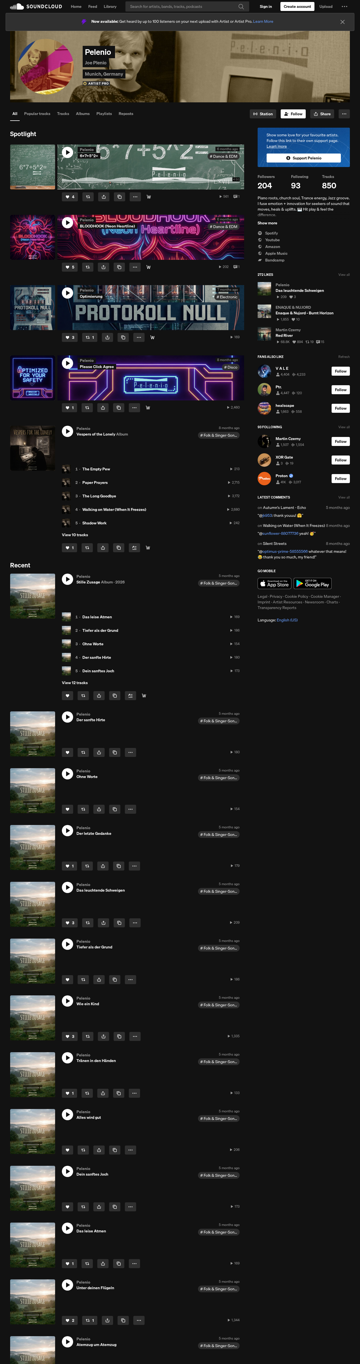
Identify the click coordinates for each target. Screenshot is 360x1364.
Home (76, 6)
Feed (92, 6)
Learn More (263, 21)
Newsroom (314, 602)
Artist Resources (287, 602)
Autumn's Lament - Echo (284, 507)
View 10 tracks (75, 535)
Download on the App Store (274, 583)
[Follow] (293, 113)
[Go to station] (263, 113)
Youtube (269, 240)
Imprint (264, 602)
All (14, 114)
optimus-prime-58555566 (285, 551)
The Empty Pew (96, 469)
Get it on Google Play (313, 583)
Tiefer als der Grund (100, 630)
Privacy (276, 596)
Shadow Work (94, 523)
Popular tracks (37, 114)
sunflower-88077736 (280, 533)
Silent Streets (275, 543)
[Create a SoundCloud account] (297, 6)
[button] (344, 6)
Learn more (277, 146)
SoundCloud (36, 6)
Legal (262, 596)
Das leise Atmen (97, 617)
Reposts (126, 114)
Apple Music (272, 253)
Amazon (269, 247)
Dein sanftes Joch (98, 671)
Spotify (268, 233)
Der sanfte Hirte (96, 657)
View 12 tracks (75, 683)
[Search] (187, 6)
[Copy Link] (119, 196)
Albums (83, 114)
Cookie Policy (296, 596)
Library (110, 6)
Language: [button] (278, 620)
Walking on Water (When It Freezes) (114, 509)
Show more (267, 223)
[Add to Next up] (134, 547)
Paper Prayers (95, 482)
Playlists (104, 114)
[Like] (70, 196)
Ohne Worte (93, 644)
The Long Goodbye (99, 496)
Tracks (63, 114)
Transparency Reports (277, 608)
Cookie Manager (325, 596)
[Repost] (88, 196)
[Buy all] (148, 547)
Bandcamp (271, 260)
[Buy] (149, 197)
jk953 (267, 515)
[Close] (342, 22)
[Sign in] (265, 6)
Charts (332, 602)
